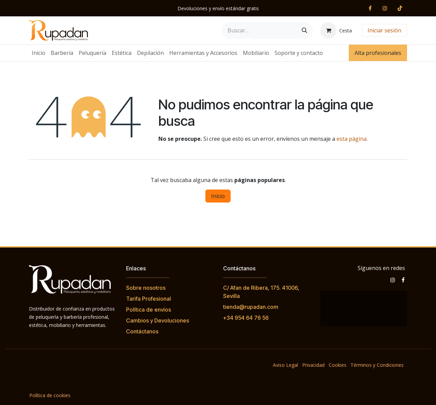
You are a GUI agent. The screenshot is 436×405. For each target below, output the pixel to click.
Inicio (218, 196)
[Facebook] (370, 8)
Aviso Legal (285, 365)
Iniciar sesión (384, 30)
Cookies (337, 365)
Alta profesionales (378, 53)
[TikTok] (400, 8)
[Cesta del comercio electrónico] (336, 30)
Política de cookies (50, 395)
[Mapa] (363, 308)
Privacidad (313, 365)
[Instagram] (385, 8)
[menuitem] (38, 53)
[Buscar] (304, 30)
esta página (352, 138)
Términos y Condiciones (377, 365)
